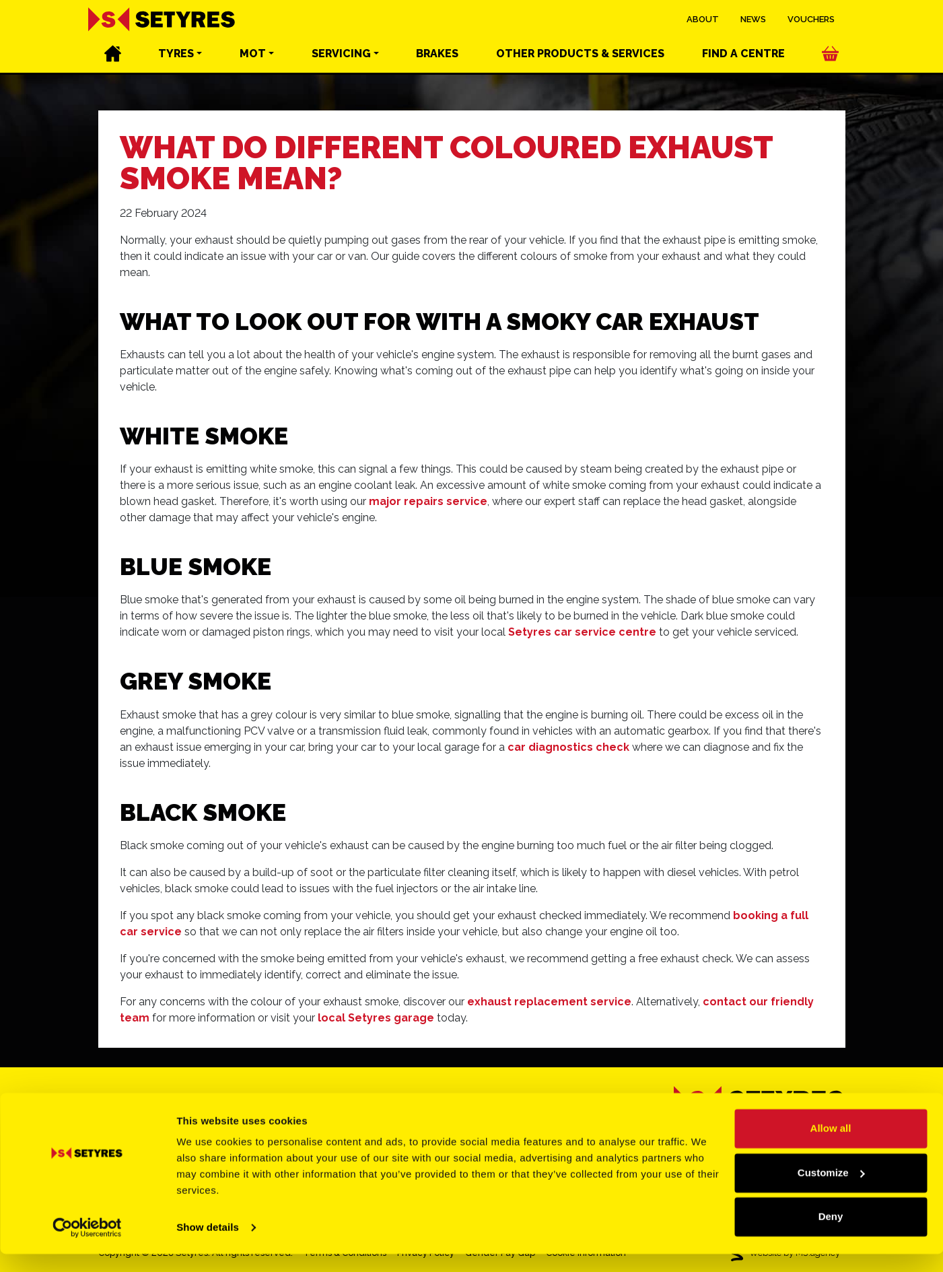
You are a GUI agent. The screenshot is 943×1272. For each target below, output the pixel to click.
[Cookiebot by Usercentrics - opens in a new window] (87, 1246)
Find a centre (743, 54)
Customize (831, 1190)
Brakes (437, 54)
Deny (830, 1234)
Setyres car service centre (582, 632)
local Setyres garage (376, 1017)
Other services (580, 54)
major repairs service (428, 501)
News (753, 20)
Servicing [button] (341, 54)
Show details (207, 1245)
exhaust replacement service (549, 1001)
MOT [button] (253, 54)
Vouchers (811, 20)
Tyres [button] (176, 54)
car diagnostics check (568, 747)
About (703, 20)
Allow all (830, 1146)
